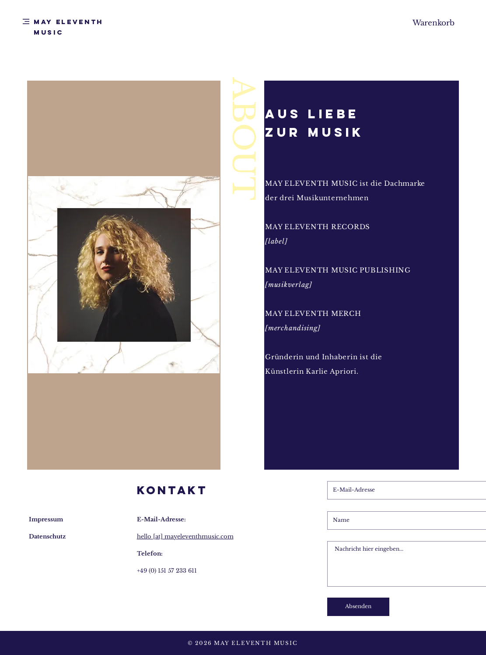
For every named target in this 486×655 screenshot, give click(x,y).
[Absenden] (358, 607)
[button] (26, 21)
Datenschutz (47, 536)
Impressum (46, 519)
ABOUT (243, 139)
